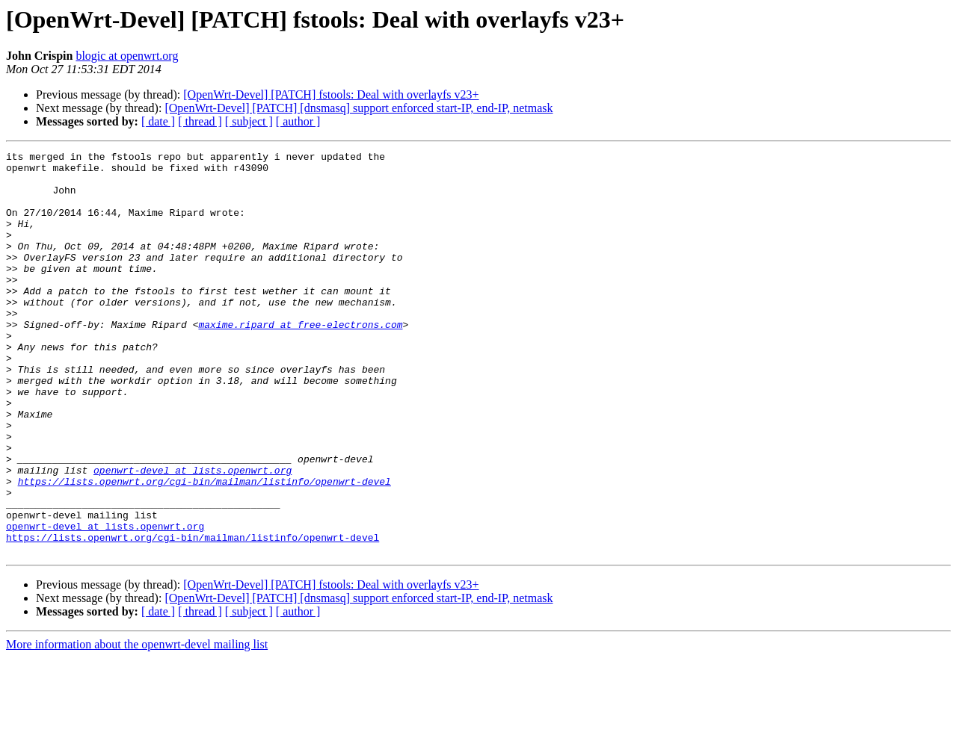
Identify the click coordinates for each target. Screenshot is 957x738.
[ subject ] (249, 121)
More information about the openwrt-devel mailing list (137, 725)
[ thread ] (200, 121)
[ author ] (298, 121)
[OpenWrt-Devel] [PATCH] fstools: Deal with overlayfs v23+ (330, 94)
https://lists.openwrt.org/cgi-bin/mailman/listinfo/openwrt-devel (204, 548)
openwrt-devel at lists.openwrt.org (192, 535)
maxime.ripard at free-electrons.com (300, 360)
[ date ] (158, 121)
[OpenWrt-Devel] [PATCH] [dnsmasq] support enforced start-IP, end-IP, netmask (358, 108)
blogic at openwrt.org (127, 55)
